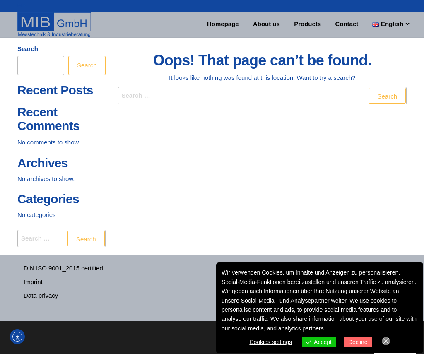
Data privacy (41, 295)
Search (27, 48)
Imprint (33, 281)
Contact (347, 24)
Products (309, 24)
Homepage (229, 24)
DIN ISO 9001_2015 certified (63, 268)
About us (270, 24)
